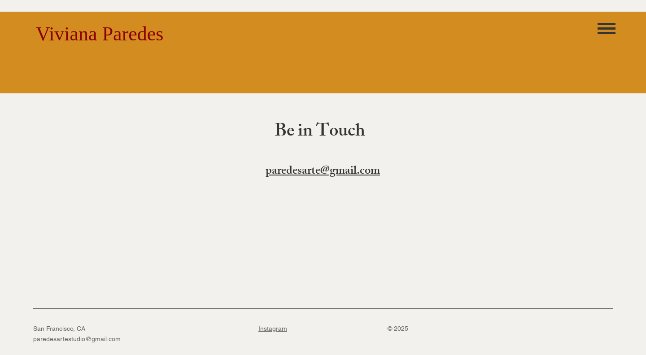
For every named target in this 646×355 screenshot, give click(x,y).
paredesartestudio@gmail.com (77, 338)
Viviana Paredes (99, 34)
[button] (606, 28)
